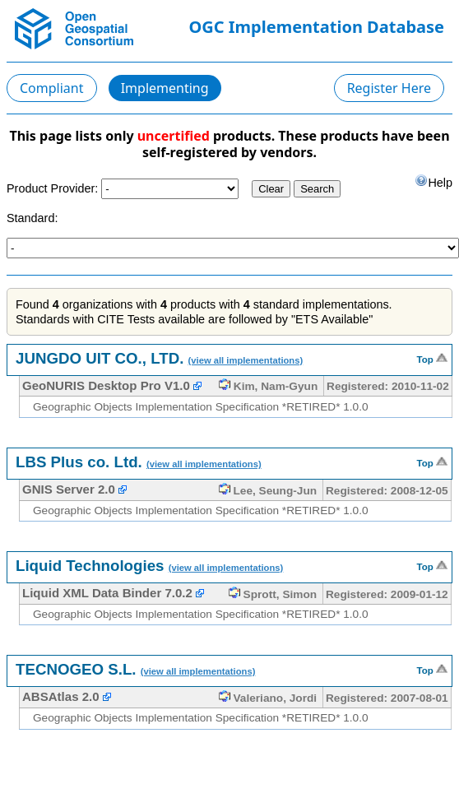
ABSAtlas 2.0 (61, 696)
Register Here (389, 88)
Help (433, 181)
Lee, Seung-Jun (268, 491)
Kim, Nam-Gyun (268, 386)
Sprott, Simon (273, 594)
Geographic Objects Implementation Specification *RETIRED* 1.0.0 (201, 407)
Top (432, 357)
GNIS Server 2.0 (68, 489)
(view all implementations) (246, 360)
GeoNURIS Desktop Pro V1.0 (106, 385)
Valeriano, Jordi (268, 698)
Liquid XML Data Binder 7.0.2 (107, 593)
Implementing (165, 88)
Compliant (52, 88)
